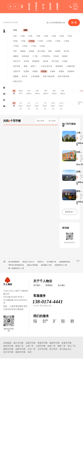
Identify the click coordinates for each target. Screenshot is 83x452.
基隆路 (22, 51)
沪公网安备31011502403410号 (15, 301)
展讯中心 (41, 262)
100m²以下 (20, 91)
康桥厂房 (61, 346)
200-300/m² (37, 91)
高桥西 (57, 51)
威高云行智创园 (32, 265)
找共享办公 (36, 6)
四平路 (26, 61)
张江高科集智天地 (18, 265)
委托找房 (50, 6)
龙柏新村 (70, 71)
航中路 (24, 76)
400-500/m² (54, 91)
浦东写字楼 (8, 346)
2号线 (30, 36)
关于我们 (36, 285)
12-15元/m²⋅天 (61, 103)
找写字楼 (29, 6)
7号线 (69, 36)
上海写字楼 (40, 346)
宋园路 (35, 71)
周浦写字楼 (42, 343)
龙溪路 (61, 71)
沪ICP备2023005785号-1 (13, 297)
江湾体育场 (45, 56)
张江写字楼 (8, 352)
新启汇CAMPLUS (28, 262)
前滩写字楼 (66, 343)
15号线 (15, 46)
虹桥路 (26, 71)
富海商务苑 (15, 262)
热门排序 (52, 121)
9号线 (23, 41)
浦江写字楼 (18, 343)
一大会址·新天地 (45, 66)
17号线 (33, 46)
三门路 (35, 56)
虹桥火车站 (17, 81)
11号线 (40, 41)
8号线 (15, 41)
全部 (15, 36)
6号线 (61, 36)
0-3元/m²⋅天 (20, 103)
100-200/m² (28, 91)
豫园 (25, 66)
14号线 (66, 41)
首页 (22, 6)
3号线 (38, 36)
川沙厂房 (31, 349)
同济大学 (16, 61)
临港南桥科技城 (64, 262)
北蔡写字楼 (30, 343)
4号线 (46, 36)
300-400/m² (45, 91)
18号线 (42, 46)
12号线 (49, 41)
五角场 (56, 56)
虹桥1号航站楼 (48, 76)
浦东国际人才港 (46, 265)
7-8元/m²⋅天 (45, 103)
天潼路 (64, 61)
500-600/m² (62, 91)
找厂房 (43, 6)
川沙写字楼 (42, 349)
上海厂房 (29, 346)
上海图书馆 (70, 66)
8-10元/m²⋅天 (53, 103)
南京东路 (16, 66)
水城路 (52, 71)
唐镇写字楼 (20, 352)
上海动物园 (35, 76)
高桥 (50, 51)
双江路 (66, 51)
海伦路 (45, 61)
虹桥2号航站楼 (63, 76)
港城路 (31, 51)
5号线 (54, 36)
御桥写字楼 (54, 343)
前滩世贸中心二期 (61, 265)
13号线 (57, 41)
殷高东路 (25, 56)
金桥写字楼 (20, 349)
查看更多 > (70, 212)
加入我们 (61, 285)
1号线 (22, 36)
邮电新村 (35, 61)
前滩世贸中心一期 (18, 268)
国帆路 (15, 56)
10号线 (31, 41)
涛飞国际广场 (51, 262)
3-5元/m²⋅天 (28, 103)
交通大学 (16, 71)
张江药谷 (53, 349)
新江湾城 (41, 51)
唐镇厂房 (19, 346)
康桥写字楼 (8, 349)
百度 (29, 352)
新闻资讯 (57, 6)
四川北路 (55, 61)
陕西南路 (59, 66)
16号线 (24, 46)
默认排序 (40, 121)
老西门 (33, 66)
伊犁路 (43, 71)
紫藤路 (15, 76)
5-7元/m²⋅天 (37, 103)
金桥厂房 (51, 346)
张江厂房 (71, 346)
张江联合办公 (65, 349)
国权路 (64, 56)
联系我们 (49, 285)
